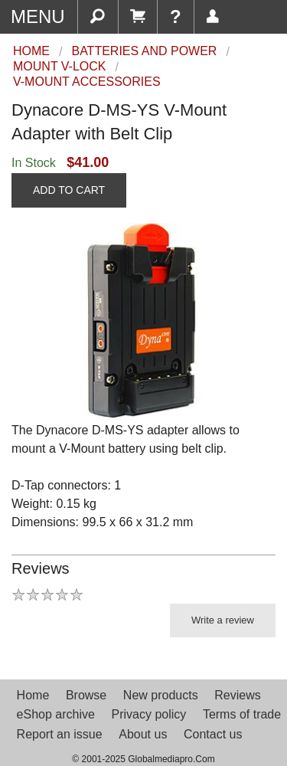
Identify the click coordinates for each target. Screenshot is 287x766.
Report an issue (60, 734)
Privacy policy (148, 714)
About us (143, 734)
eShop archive (56, 714)
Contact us (213, 734)
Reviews (237, 695)
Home (33, 695)
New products (160, 695)
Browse (86, 695)
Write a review (222, 620)
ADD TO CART (69, 190)
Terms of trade (242, 714)
